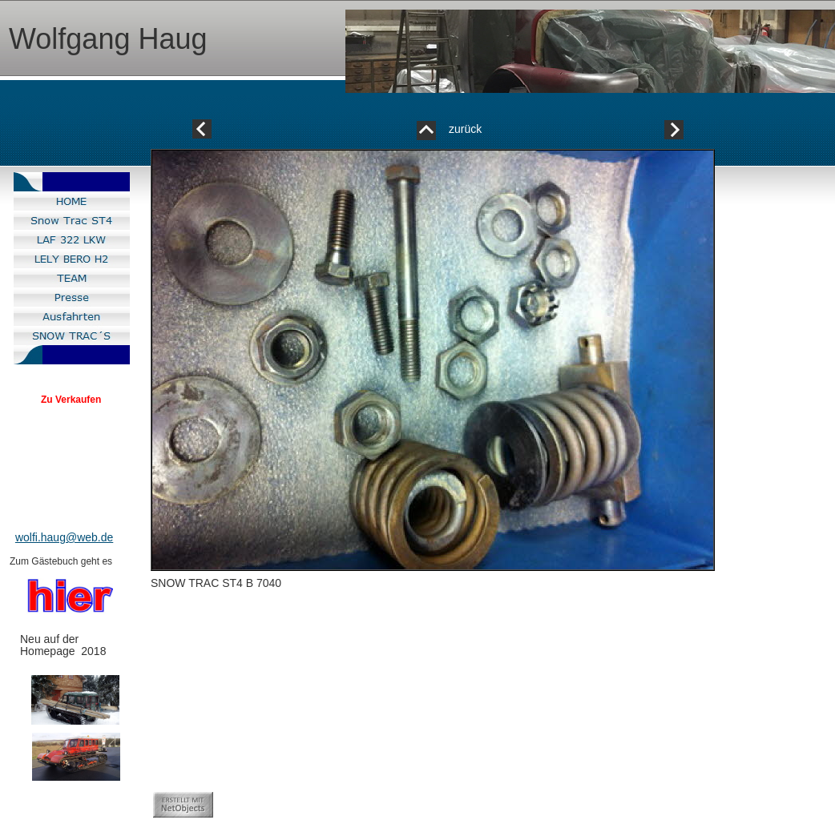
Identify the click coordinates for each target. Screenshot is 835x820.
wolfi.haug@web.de (64, 537)
